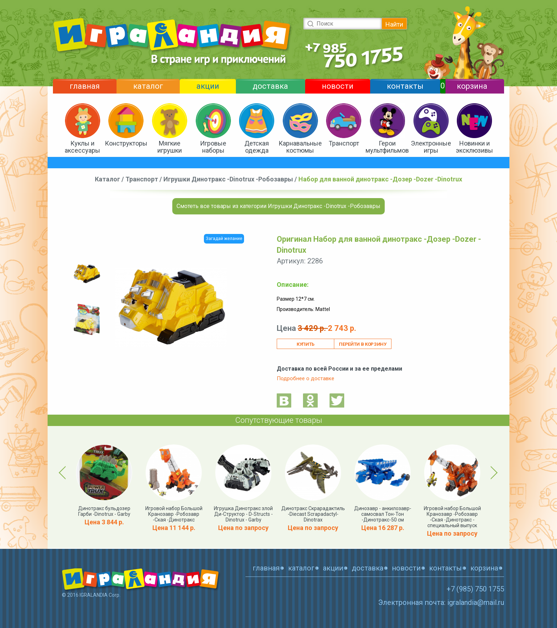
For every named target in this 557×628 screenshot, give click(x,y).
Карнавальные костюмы (300, 147)
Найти (394, 24)
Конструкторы (126, 143)
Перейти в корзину (362, 344)
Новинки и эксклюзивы (474, 147)
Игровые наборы (213, 147)
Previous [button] (63, 472)
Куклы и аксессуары (82, 147)
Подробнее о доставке (305, 378)
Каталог (107, 179)
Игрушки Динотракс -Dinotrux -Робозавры (228, 179)
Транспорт (344, 143)
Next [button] (492, 472)
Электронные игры (431, 147)
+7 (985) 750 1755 (475, 589)
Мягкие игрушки (169, 147)
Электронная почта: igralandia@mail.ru (441, 602)
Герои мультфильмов (387, 147)
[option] (86, 274)
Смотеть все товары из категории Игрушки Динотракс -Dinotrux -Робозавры (278, 206)
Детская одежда (256, 147)
